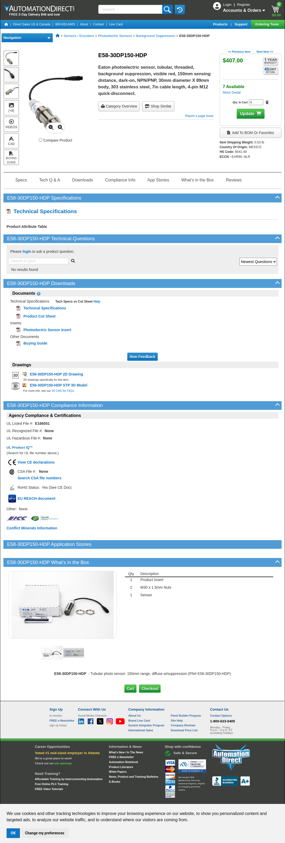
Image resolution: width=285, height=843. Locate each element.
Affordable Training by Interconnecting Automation (69, 761)
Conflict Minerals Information (32, 528)
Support (242, 24)
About (84, 24)
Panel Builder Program (186, 697)
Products (221, 24)
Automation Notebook (123, 744)
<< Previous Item (239, 51)
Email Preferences (138, 799)
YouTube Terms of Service (210, 799)
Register (243, 5)
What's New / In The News (126, 734)
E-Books (114, 763)
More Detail (232, 92)
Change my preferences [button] (44, 833)
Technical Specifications (42, 211)
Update (247, 113)
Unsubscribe (114, 799)
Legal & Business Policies (172, 799)
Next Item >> (265, 51)
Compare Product (55, 140)
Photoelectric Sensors (115, 36)
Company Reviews (183, 707)
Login (228, 5)
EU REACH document (36, 498)
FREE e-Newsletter (121, 739)
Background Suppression (155, 36)
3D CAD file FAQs (62, 390)
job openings (63, 745)
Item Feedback (142, 357)
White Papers (118, 753)
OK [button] (13, 833)
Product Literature (121, 748)
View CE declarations (36, 462)
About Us (134, 697)
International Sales (140, 712)
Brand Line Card (139, 702)
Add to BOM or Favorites (250, 133)
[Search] (130, 9)
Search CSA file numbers (39, 478)
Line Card (116, 24)
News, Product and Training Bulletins (133, 758)
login (27, 251)
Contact (98, 24)
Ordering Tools (267, 24)
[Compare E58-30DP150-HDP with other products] (40, 140)
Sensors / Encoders (79, 36)
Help (96, 301)
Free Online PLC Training (51, 766)
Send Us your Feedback (86, 799)
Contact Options (221, 697)
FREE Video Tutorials (49, 770)
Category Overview (119, 106)
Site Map (61, 799)
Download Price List (184, 712)
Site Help (177, 702)
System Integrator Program (146, 707)
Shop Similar (158, 106)
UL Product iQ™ (20, 447)
